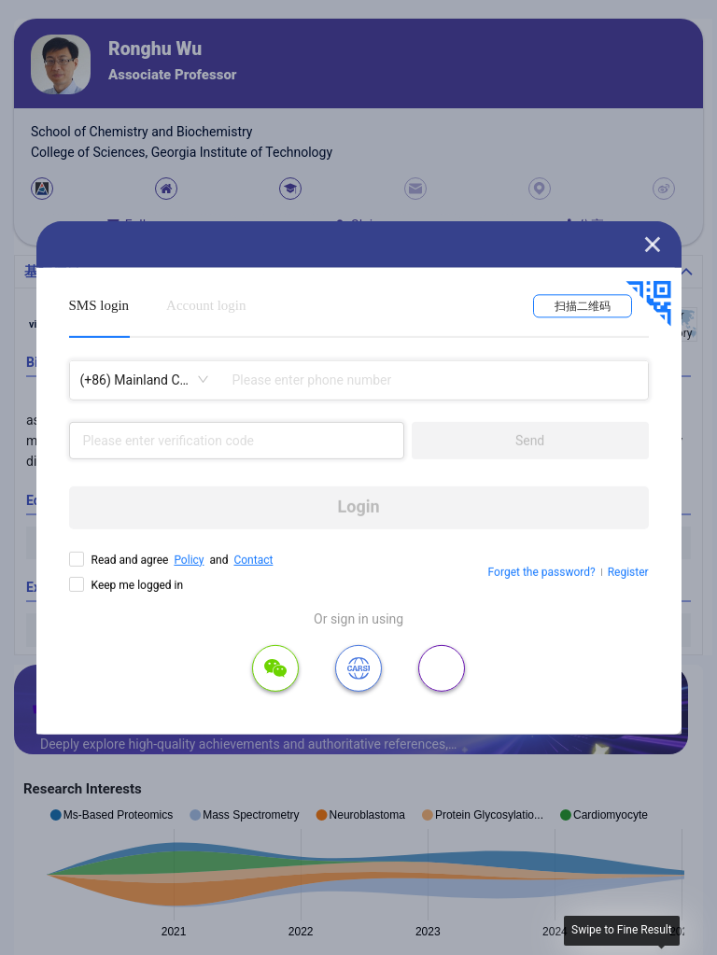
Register (628, 572)
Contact (253, 559)
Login (359, 506)
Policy (189, 559)
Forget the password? (542, 572)
